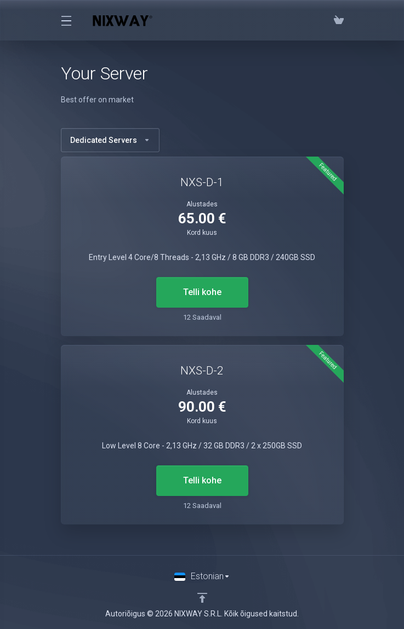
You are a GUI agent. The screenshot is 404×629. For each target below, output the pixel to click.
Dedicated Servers (110, 140)
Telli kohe (202, 292)
